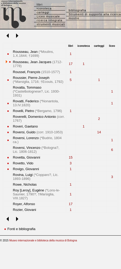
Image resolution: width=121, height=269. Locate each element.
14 (99, 132)
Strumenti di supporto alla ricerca (95, 14)
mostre (74, 18)
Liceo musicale (48, 16)
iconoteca (44, 8)
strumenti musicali (51, 24)
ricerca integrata (49, 20)
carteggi (43, 12)
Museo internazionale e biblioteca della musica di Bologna (43, 240)
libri (40, 4)
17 (70, 64)
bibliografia (77, 10)
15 (70, 157)
